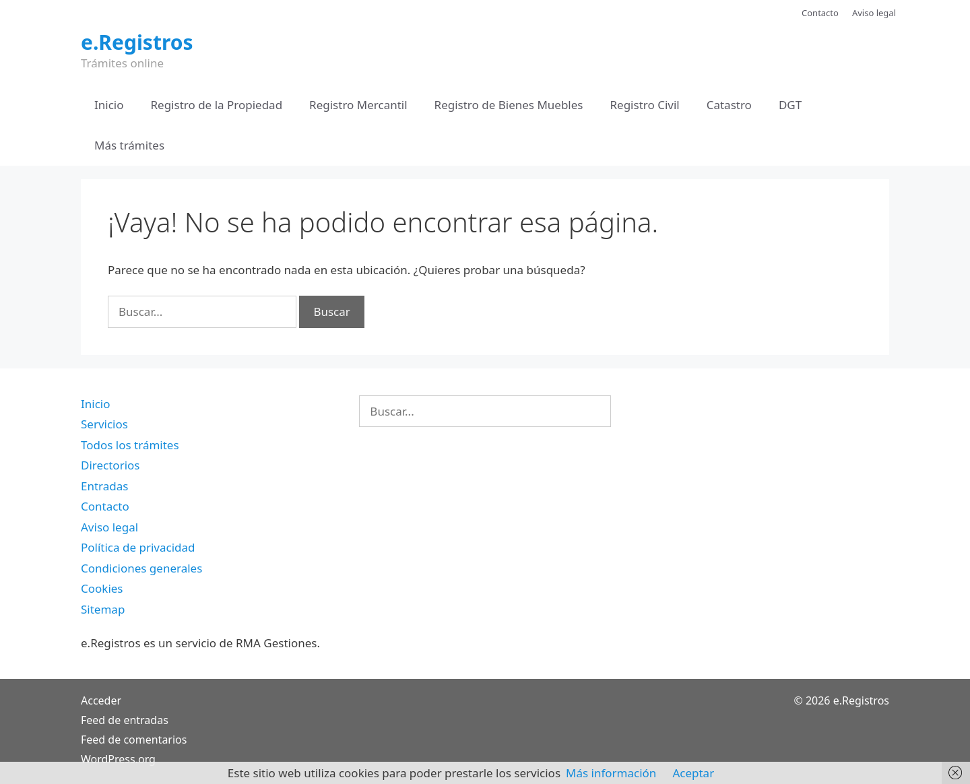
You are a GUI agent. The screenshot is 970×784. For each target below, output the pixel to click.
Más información (611, 773)
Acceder (101, 700)
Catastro (729, 104)
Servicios (104, 424)
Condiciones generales (141, 568)
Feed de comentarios (134, 739)
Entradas (104, 486)
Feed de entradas (124, 720)
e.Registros (137, 42)
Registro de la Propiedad (217, 104)
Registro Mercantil (358, 104)
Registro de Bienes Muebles (508, 104)
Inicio (109, 104)
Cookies (102, 588)
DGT (790, 104)
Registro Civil (644, 104)
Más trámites (129, 145)
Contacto (820, 13)
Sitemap (103, 609)
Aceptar (693, 773)
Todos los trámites (130, 445)
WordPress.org (118, 759)
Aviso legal (874, 13)
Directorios (110, 465)
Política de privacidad (138, 547)
